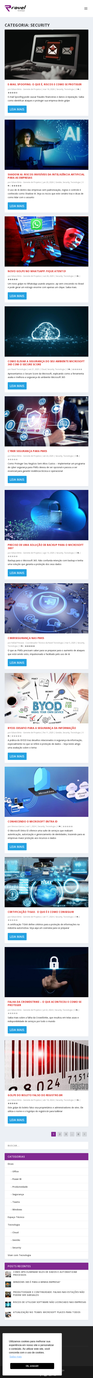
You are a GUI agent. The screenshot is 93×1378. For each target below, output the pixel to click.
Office (15, 1171)
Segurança (18, 1194)
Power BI (17, 1179)
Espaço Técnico (16, 1217)
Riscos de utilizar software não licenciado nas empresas (49, 1302)
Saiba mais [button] (15, 1356)
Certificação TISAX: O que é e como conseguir (41, 912)
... (72, 1134)
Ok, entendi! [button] (32, 1366)
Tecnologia (69, 89)
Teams (16, 1201)
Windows (17, 1209)
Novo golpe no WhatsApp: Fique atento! (37, 271)
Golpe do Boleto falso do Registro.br (35, 1095)
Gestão (59, 182)
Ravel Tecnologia (18, 369)
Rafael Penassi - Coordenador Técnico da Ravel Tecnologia (37, 642)
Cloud (43, 369)
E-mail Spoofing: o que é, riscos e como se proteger (45, 84)
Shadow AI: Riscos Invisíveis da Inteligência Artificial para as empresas (46, 176)
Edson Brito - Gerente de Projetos (26, 89)
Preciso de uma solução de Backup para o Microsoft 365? (46, 546)
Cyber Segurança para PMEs (27, 451)
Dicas (10, 1163)
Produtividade (20, 1186)
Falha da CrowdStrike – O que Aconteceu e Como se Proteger (44, 1003)
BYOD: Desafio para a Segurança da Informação (42, 728)
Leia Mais (17, 109)
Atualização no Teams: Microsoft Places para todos (46, 1312)
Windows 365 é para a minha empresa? (36, 1281)
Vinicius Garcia (17, 826)
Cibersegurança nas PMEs (26, 638)
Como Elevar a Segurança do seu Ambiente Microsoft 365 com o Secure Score (46, 363)
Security (59, 89)
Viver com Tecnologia (19, 1255)
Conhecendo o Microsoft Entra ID (33, 821)
